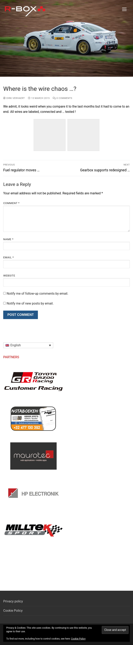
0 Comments (62, 98)
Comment (11, 203)
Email (8, 257)
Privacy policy (13, 601)
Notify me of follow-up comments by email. (37, 293)
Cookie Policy (13, 611)
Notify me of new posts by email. (30, 303)
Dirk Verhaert (14, 98)
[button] (28, 345)
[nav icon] (124, 9)
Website (9, 275)
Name (8, 239)
